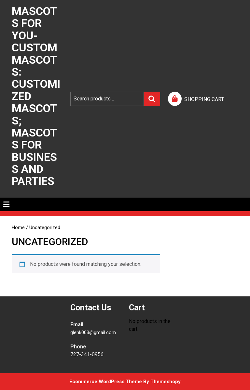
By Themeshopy (161, 381)
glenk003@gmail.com (93, 332)
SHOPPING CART (204, 99)
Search (152, 99)
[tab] (6, 204)
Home (18, 227)
